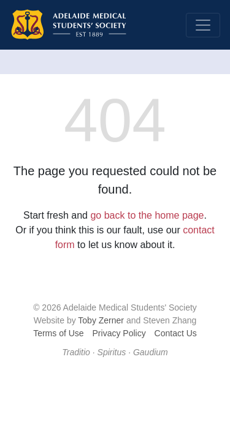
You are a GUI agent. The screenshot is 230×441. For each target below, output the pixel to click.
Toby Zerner (101, 320)
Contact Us (176, 333)
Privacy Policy (119, 333)
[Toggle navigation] (203, 25)
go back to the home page (147, 215)
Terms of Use (58, 333)
